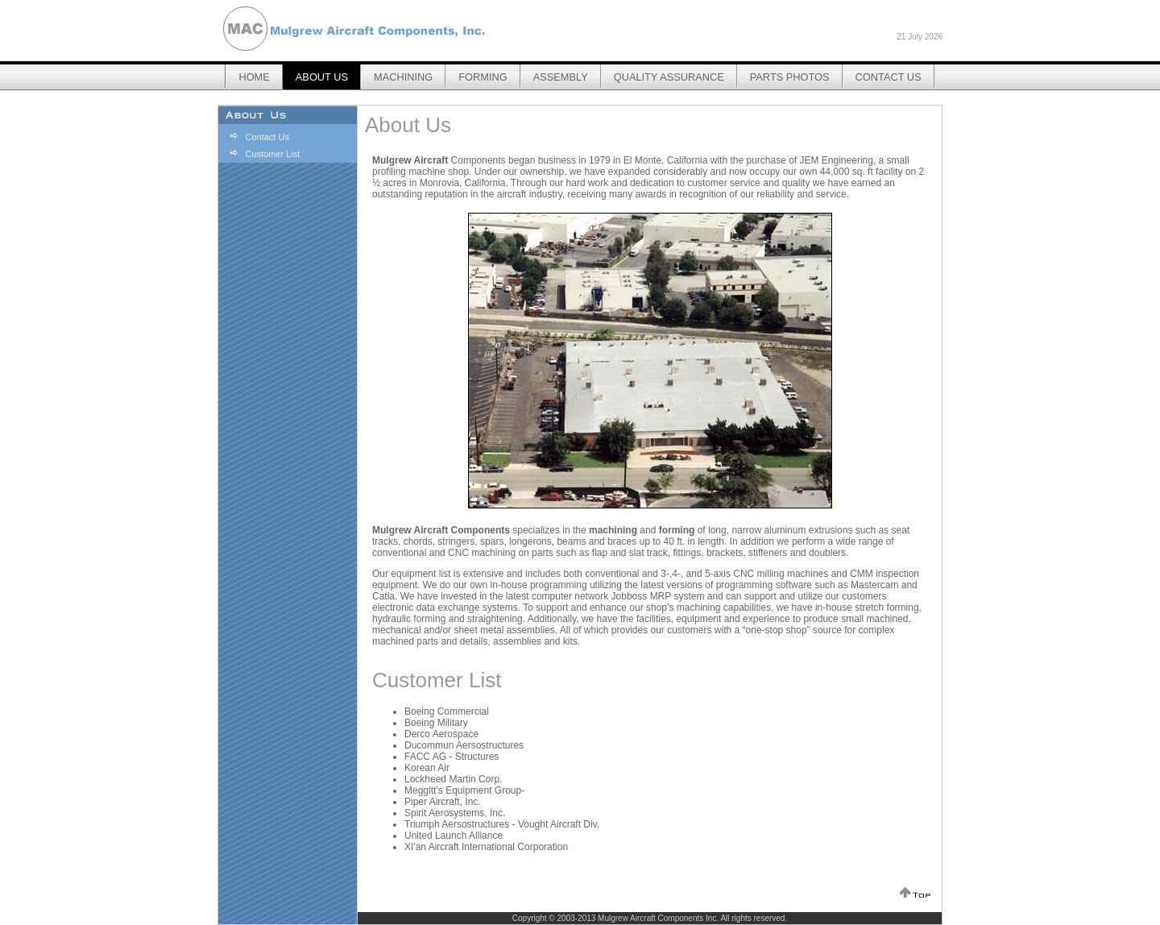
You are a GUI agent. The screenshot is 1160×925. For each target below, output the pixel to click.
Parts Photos (790, 77)
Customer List (272, 154)
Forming (482, 77)
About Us (322, 77)
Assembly (560, 77)
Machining (403, 77)
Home (253, 77)
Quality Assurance (669, 77)
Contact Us (889, 77)
